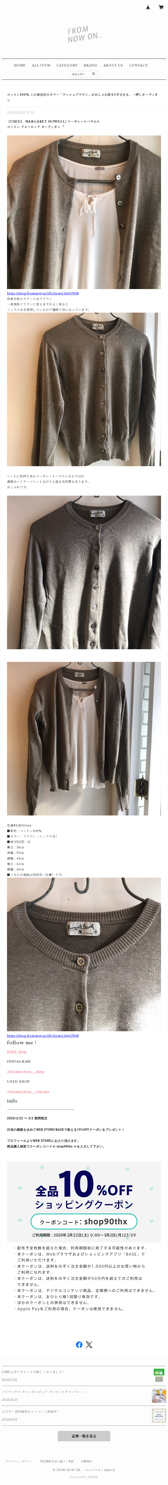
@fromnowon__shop (26, 1072)
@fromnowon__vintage (28, 1092)
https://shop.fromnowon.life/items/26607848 (43, 293)
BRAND (90, 65)
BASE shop (17, 1052)
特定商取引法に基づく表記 (57, 1461)
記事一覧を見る (84, 1436)
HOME (20, 65)
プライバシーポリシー (19, 1461)
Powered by (84, 1477)
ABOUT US (113, 65)
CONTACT (138, 65)
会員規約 (86, 1461)
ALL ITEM (41, 65)
